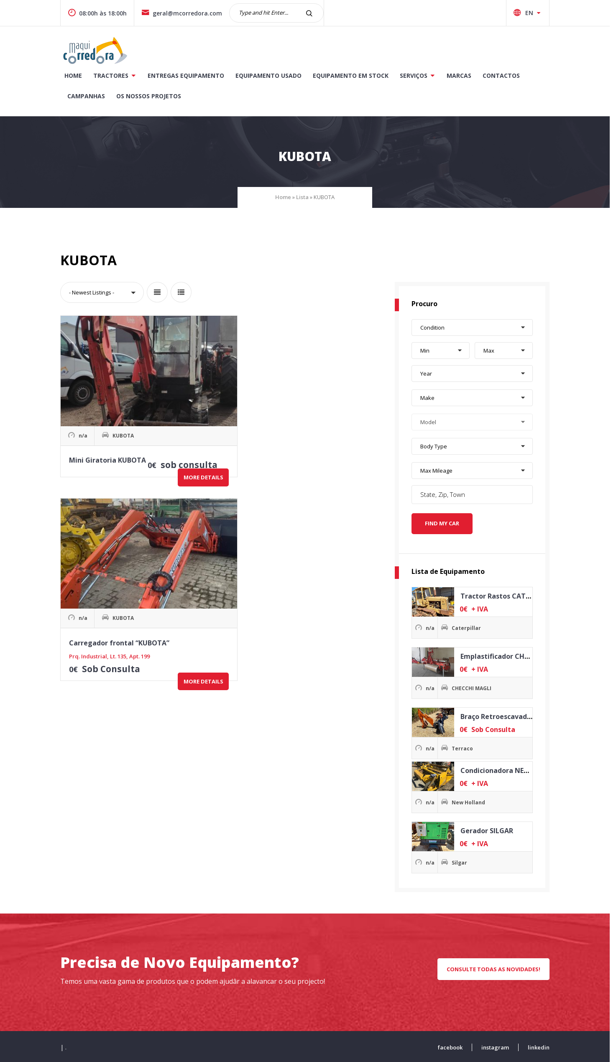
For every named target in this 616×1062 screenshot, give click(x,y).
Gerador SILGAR (489, 829)
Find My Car (445, 522)
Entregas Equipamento (189, 75)
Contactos (504, 75)
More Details (131, 437)
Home (76, 75)
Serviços (417, 75)
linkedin (542, 1045)
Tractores (114, 75)
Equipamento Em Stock (354, 75)
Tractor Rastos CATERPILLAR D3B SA (523, 594)
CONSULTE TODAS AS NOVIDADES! (497, 967)
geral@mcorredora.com (185, 13)
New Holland (471, 800)
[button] (105, 293)
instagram (498, 1045)
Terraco (465, 746)
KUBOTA (124, 388)
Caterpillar (469, 626)
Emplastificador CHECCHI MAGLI (516, 654)
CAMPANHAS (89, 96)
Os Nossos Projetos (152, 96)
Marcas (462, 75)
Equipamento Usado (272, 75)
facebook (453, 1045)
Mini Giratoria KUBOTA (108, 410)
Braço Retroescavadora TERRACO (518, 714)
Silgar (462, 861)
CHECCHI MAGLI (475, 686)
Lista (305, 198)
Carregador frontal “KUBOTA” (227, 410)
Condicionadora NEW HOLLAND (515, 768)
